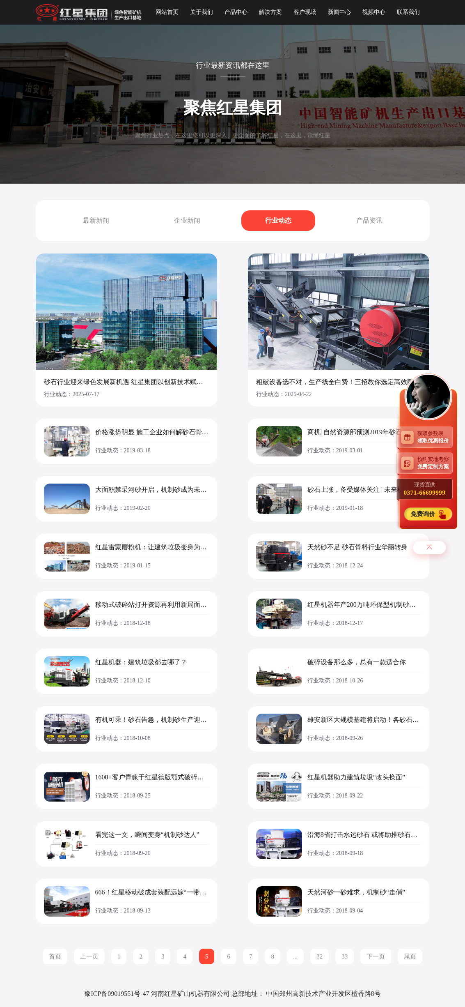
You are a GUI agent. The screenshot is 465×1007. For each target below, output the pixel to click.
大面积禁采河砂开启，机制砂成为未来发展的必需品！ (152, 489)
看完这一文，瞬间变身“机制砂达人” (147, 835)
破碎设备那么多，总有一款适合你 (356, 662)
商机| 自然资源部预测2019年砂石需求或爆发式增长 (364, 432)
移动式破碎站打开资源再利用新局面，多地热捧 (152, 604)
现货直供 (424, 489)
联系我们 (408, 12)
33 (344, 956)
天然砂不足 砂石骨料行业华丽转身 (357, 547)
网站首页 (167, 12)
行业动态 (278, 220)
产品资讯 (369, 220)
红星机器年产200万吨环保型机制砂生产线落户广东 (364, 604)
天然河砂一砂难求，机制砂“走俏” (356, 892)
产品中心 (235, 12)
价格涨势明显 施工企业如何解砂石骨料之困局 (152, 432)
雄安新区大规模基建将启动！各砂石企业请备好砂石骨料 (364, 720)
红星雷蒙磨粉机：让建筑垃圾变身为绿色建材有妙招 (152, 547)
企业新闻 (187, 220)
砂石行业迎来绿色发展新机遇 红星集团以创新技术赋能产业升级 (126, 382)
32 (319, 956)
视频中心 (373, 12)
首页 (55, 956)
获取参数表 (435, 437)
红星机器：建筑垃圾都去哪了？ (141, 662)
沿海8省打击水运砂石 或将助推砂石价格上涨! (364, 835)
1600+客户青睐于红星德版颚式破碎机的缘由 (152, 777)
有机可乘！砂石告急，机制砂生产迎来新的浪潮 (152, 720)
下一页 (376, 956)
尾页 (410, 956)
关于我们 (201, 12)
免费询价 (423, 514)
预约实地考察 (435, 462)
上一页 (89, 956)
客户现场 (304, 12)
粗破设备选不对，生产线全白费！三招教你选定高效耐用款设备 (338, 382)
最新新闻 (96, 220)
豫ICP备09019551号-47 (116, 993)
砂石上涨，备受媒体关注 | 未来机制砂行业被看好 (364, 489)
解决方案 (270, 12)
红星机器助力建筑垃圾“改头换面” (356, 777)
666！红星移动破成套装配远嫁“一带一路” (152, 892)
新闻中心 (339, 12)
